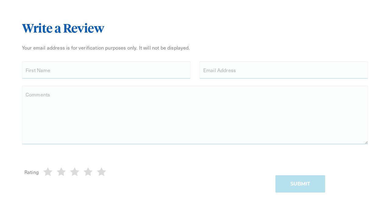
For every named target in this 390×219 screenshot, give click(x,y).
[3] (74, 171)
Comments (38, 94)
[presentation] (321, 163)
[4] (88, 171)
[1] (48, 171)
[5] (101, 171)
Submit (300, 184)
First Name (38, 70)
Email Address (219, 70)
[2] (61, 171)
